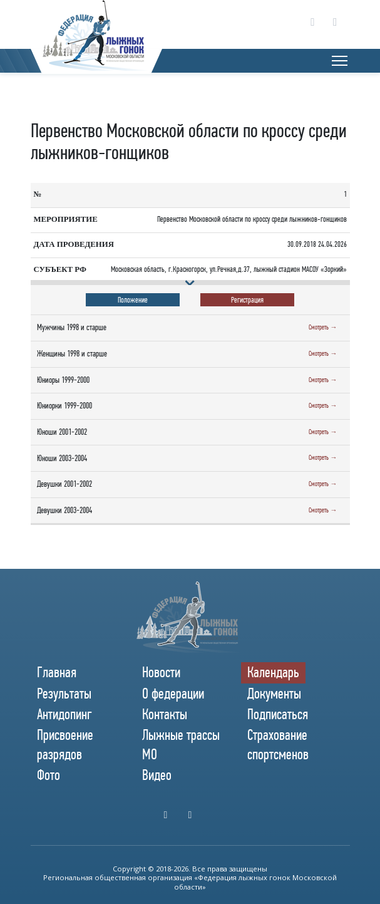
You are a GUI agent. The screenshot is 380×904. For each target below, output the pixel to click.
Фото (48, 775)
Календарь (273, 672)
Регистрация (247, 299)
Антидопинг (64, 714)
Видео (157, 775)
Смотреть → (323, 327)
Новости (161, 672)
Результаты (64, 693)
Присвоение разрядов (65, 744)
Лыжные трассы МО (181, 744)
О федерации (173, 693)
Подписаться (277, 714)
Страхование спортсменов (278, 744)
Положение (133, 299)
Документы (274, 693)
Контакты (164, 714)
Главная (56, 672)
